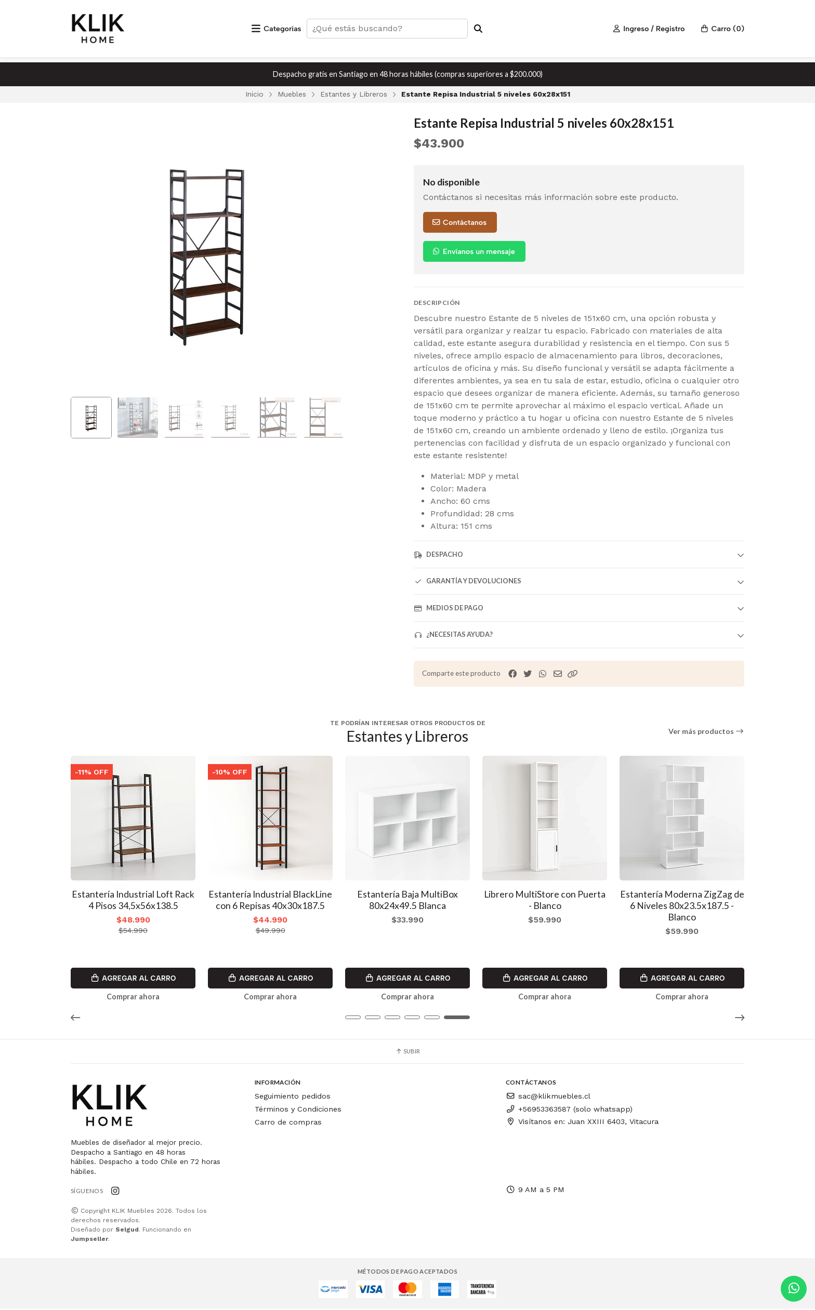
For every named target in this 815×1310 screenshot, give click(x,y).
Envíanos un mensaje (473, 251)
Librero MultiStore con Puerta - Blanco (545, 900)
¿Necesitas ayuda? (453, 634)
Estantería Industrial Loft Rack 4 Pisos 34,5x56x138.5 (133, 900)
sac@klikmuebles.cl (548, 1097)
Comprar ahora (133, 997)
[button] (573, 674)
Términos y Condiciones (298, 1110)
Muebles (292, 94)
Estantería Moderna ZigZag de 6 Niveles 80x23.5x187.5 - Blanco (682, 906)
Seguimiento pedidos (293, 1097)
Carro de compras (288, 1123)
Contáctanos (459, 222)
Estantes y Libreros (353, 94)
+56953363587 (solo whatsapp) (569, 1110)
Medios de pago (448, 608)
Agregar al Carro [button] (133, 978)
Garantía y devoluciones (467, 581)
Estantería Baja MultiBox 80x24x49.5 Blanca (407, 900)
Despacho (438, 554)
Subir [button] (407, 1052)
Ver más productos (706, 731)
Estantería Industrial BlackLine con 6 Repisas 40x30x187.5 (270, 900)
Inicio (254, 94)
